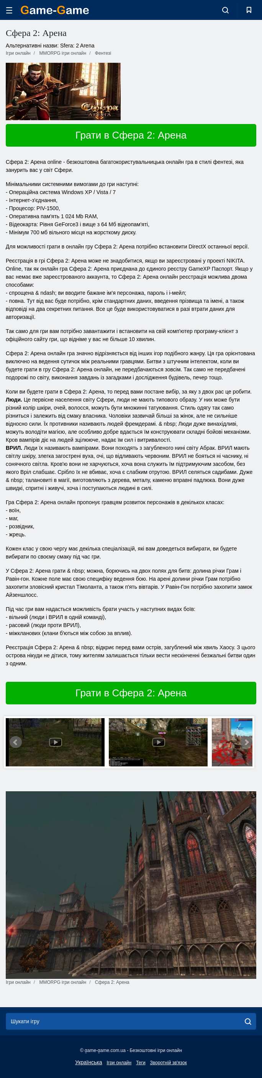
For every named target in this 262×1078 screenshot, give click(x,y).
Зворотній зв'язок (168, 1062)
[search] (248, 1021)
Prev (16, 742)
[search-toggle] (225, 10)
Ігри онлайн (118, 1062)
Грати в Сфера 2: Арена (131, 135)
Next (246, 742)
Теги (140, 1062)
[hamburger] (9, 10)
